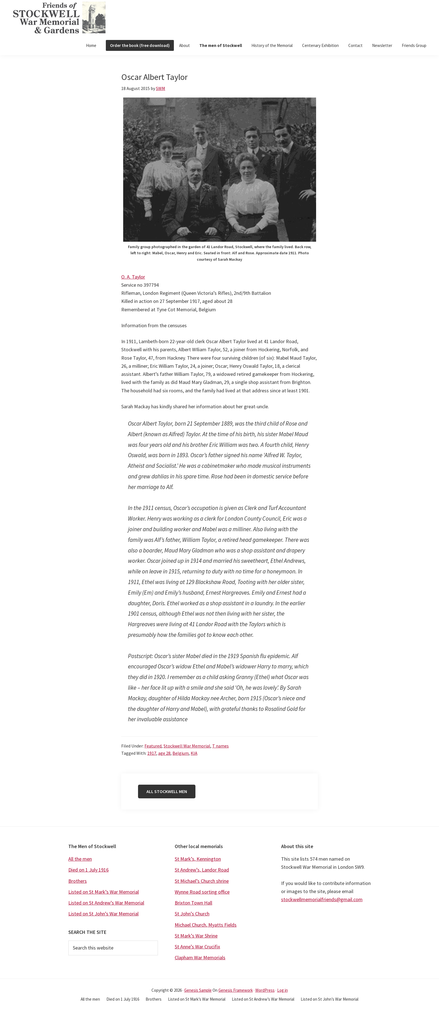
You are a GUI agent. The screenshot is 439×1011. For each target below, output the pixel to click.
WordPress (265, 990)
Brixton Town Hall (193, 903)
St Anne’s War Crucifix (197, 946)
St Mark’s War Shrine (196, 935)
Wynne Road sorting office (202, 892)
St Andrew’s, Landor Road (202, 870)
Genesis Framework (235, 990)
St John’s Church (192, 913)
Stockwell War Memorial (187, 746)
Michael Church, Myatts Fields (206, 925)
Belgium (180, 753)
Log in (282, 990)
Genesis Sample (198, 990)
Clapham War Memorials (200, 957)
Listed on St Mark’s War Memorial (103, 892)
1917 (151, 753)
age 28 (164, 753)
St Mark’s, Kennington (198, 859)
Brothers (77, 881)
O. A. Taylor (133, 277)
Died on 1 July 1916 (88, 870)
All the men (80, 859)
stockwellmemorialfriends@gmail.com (322, 899)
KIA (194, 753)
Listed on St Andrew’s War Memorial (106, 903)
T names (220, 746)
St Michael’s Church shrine (202, 881)
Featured (153, 746)
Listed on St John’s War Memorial (103, 913)
